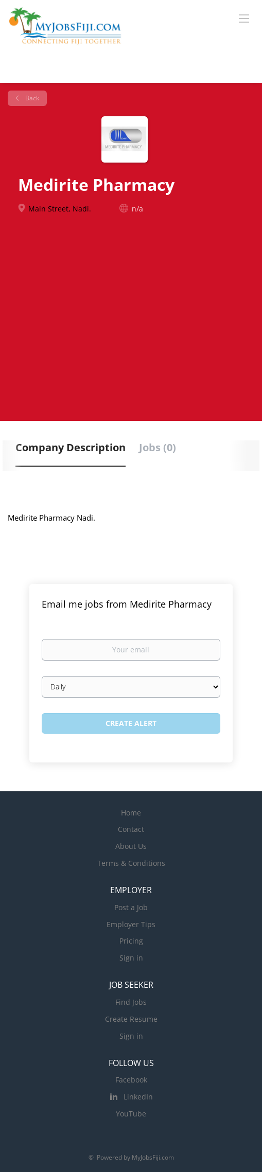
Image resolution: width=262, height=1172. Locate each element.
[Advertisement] (131, 311)
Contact (131, 829)
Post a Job (131, 907)
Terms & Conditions (131, 863)
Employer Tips (131, 924)
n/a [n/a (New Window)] (137, 209)
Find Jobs (131, 1002)
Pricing (131, 941)
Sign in (131, 958)
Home (131, 813)
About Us (131, 846)
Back (31, 98)
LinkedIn (138, 1097)
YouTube (131, 1113)
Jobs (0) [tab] (157, 447)
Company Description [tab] (70, 447)
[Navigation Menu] (244, 18)
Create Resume (131, 1019)
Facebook (131, 1080)
